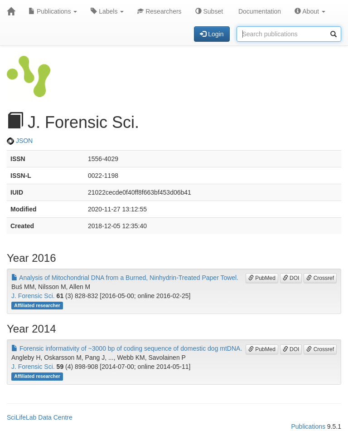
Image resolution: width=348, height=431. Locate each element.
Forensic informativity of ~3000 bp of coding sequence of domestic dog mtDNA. (126, 348)
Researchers (159, 11)
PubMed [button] (262, 278)
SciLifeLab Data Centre (39, 417)
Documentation (259, 11)
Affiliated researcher (37, 305)
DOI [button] (291, 278)
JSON (20, 140)
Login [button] (211, 34)
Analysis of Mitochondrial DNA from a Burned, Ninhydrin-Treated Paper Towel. (124, 277)
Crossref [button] (320, 278)
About (310, 11)
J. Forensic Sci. (33, 295)
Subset (209, 11)
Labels (107, 11)
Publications (53, 11)
